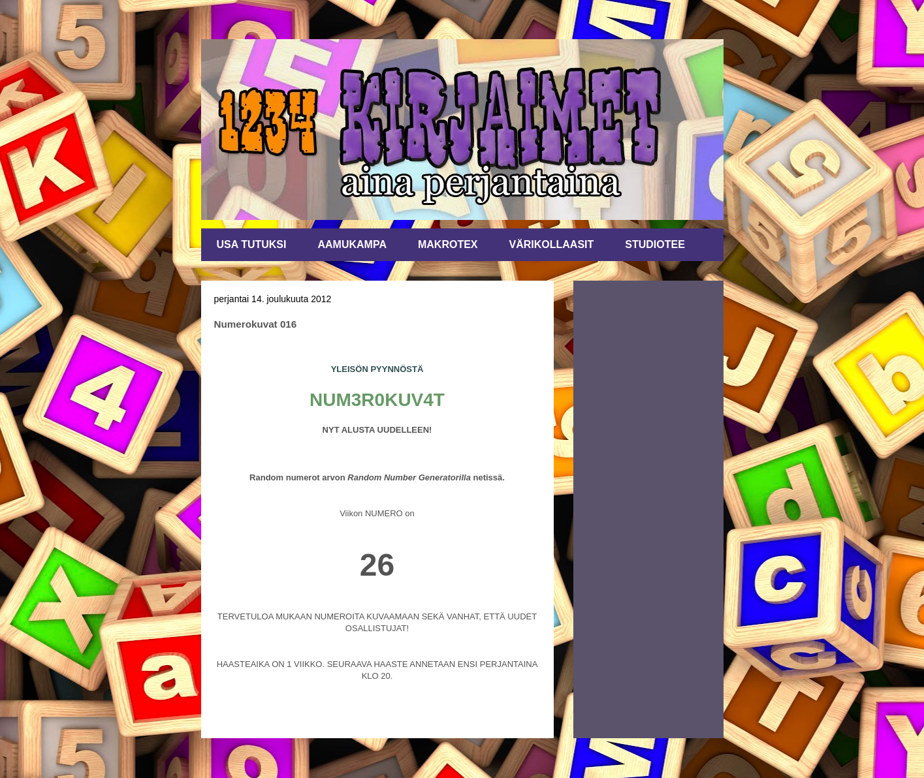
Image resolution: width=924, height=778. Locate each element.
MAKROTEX (448, 244)
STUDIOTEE (655, 244)
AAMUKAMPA (351, 244)
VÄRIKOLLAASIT (551, 244)
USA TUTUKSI (252, 244)
